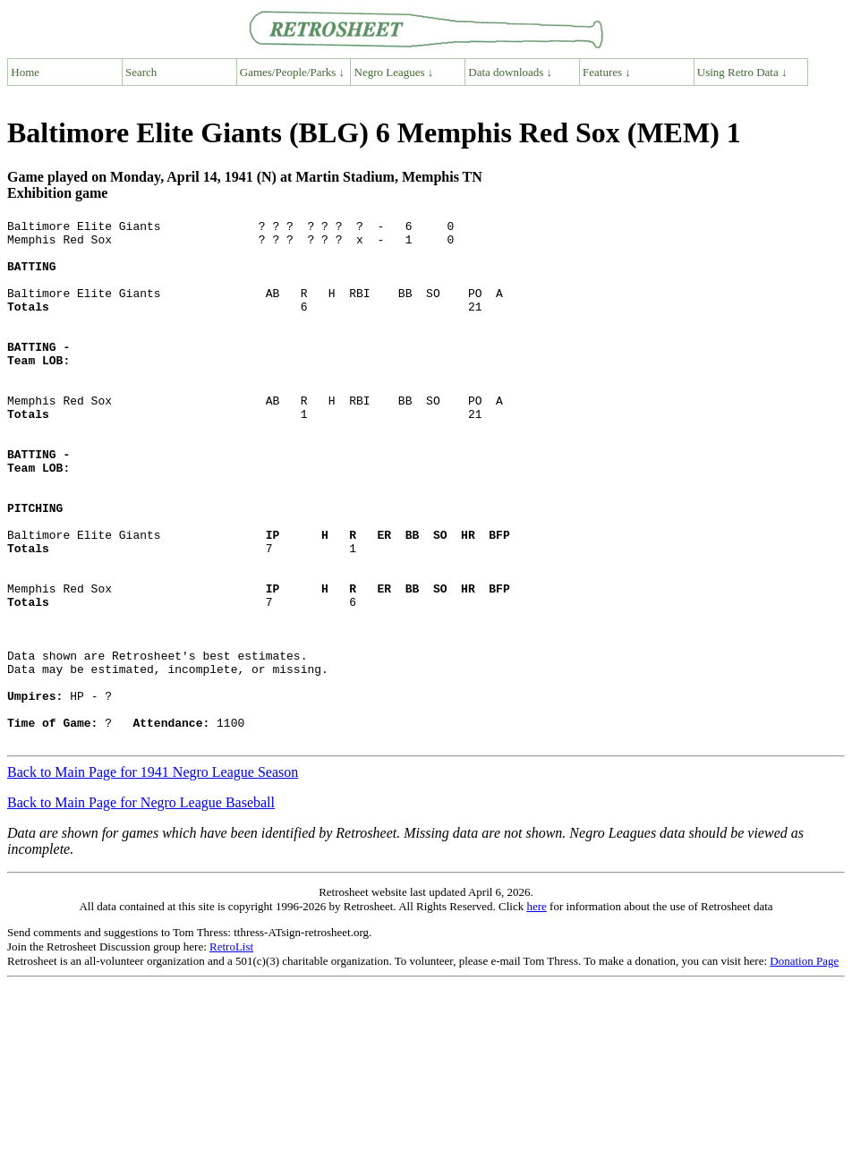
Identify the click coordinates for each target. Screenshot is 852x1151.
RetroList (231, 1051)
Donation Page (804, 1065)
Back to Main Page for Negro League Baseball (141, 907)
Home (25, 72)
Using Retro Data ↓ (742, 72)
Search (141, 72)
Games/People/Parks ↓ (292, 72)
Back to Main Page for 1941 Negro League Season (152, 876)
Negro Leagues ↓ (394, 72)
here (536, 1011)
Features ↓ (607, 72)
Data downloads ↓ (510, 72)
